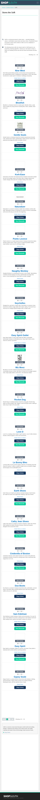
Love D (20, 432)
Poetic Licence (20, 239)
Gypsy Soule (20, 677)
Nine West (20, 70)
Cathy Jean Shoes (20, 521)
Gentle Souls (20, 135)
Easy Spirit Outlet (20, 335)
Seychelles (20, 303)
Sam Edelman (20, 614)
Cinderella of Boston (20, 553)
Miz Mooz (19, 367)
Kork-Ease (20, 174)
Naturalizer (20, 206)
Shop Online (20, 113)
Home (3, 7)
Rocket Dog (20, 399)
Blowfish (20, 103)
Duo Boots (20, 586)
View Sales (20, 85)
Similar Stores (10, 7)
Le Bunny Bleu (20, 462)
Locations (24, 78)
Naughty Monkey (20, 271)
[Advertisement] (20, 26)
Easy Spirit (20, 646)
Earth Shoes (20, 491)
